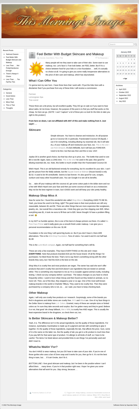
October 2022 (124, 92)
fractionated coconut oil (102, 390)
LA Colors (82, 392)
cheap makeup (81, 390)
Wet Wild (65, 306)
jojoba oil (75, 392)
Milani (95, 392)
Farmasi (33, 94)
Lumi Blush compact (46, 242)
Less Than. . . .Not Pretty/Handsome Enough (12, 68)
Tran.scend (33, 100)
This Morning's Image (14, 402)
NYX (74, 297)
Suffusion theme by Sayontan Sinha (125, 402)
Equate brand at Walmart (78, 169)
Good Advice (50, 58)
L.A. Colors (60, 300)
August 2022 (123, 98)
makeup (89, 392)
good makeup (67, 392)
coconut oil (90, 390)
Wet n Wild (98, 394)
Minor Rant (10, 102)
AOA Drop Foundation (58, 233)
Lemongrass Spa (36, 97)
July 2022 (122, 101)
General (42, 58)
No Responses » (103, 58)
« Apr (125, 79)
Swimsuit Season (12, 54)
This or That (59, 58)
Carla (41, 390)
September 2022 (125, 95)
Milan (82, 297)
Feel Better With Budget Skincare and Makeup (70, 54)
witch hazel (106, 394)
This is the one (69, 157)
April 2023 (122, 89)
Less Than (10, 99)
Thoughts (9, 108)
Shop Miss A (77, 197)
